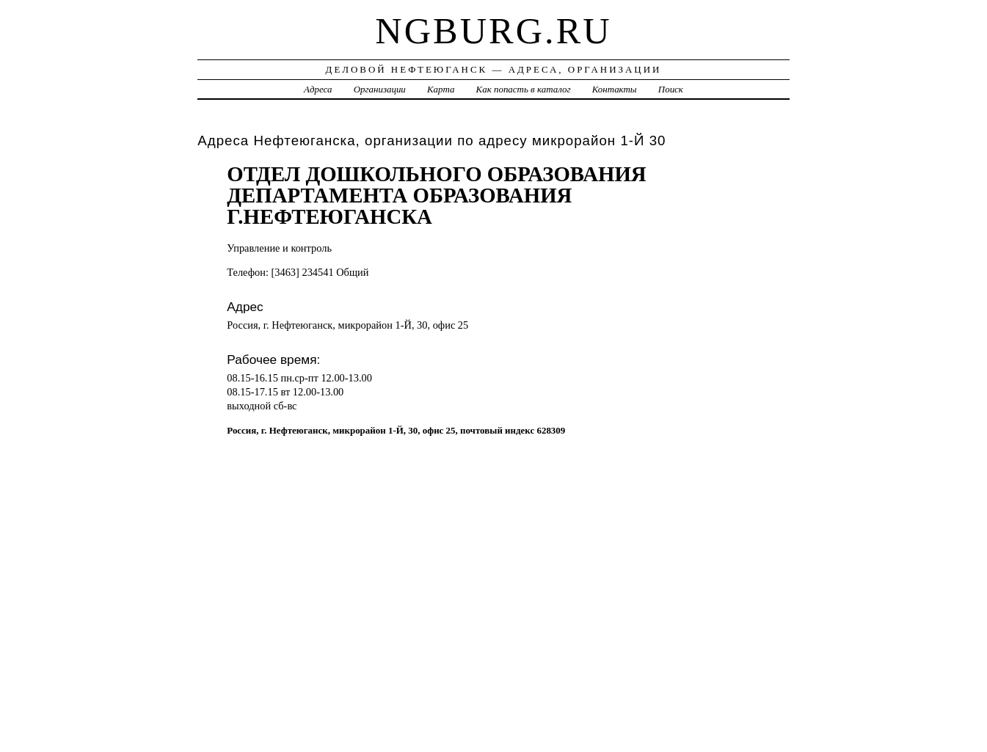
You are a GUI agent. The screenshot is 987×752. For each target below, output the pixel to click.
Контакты (614, 89)
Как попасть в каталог (523, 89)
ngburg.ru (493, 30)
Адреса (318, 89)
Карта (440, 89)
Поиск (670, 89)
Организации (380, 89)
